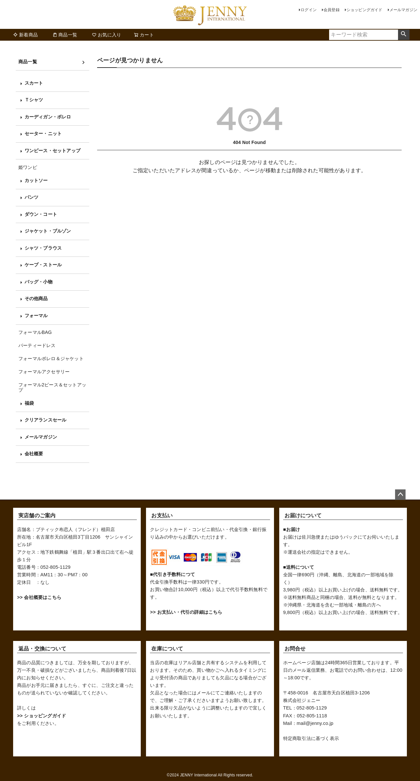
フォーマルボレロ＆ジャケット (51, 358)
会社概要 (34, 453)
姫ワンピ (27, 167)
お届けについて (303, 515)
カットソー (36, 180)
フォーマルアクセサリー (44, 371)
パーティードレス (37, 345)
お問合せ (295, 648)
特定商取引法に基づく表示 (311, 738)
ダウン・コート (41, 214)
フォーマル (36, 315)
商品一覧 (64, 34)
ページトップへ (400, 494)
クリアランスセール (46, 419)
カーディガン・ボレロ (48, 116)
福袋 (29, 403)
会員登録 (332, 10)
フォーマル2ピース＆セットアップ (52, 387)
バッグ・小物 (38, 281)
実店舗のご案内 (36, 515)
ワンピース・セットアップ (52, 150)
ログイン (309, 10)
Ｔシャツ (34, 99)
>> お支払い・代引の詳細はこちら (186, 612)
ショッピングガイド (364, 10)
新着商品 (25, 34)
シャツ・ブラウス (43, 248)
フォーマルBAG (35, 332)
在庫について (167, 648)
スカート (34, 83)
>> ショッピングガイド (41, 715)
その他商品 (36, 298)
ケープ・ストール (43, 264)
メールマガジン (403, 10)
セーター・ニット (43, 133)
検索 (404, 35)
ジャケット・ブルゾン (48, 231)
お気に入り (106, 34)
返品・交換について (42, 648)
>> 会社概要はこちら (39, 597)
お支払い (162, 515)
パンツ (32, 197)
